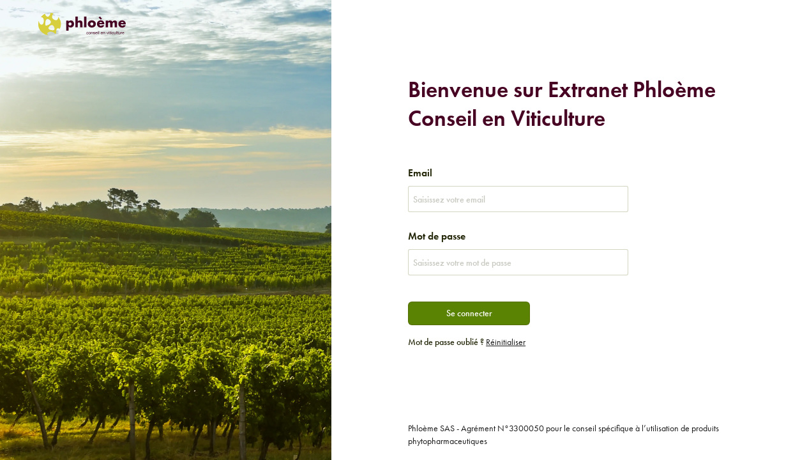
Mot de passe (436, 236)
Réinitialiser (505, 342)
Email (420, 173)
